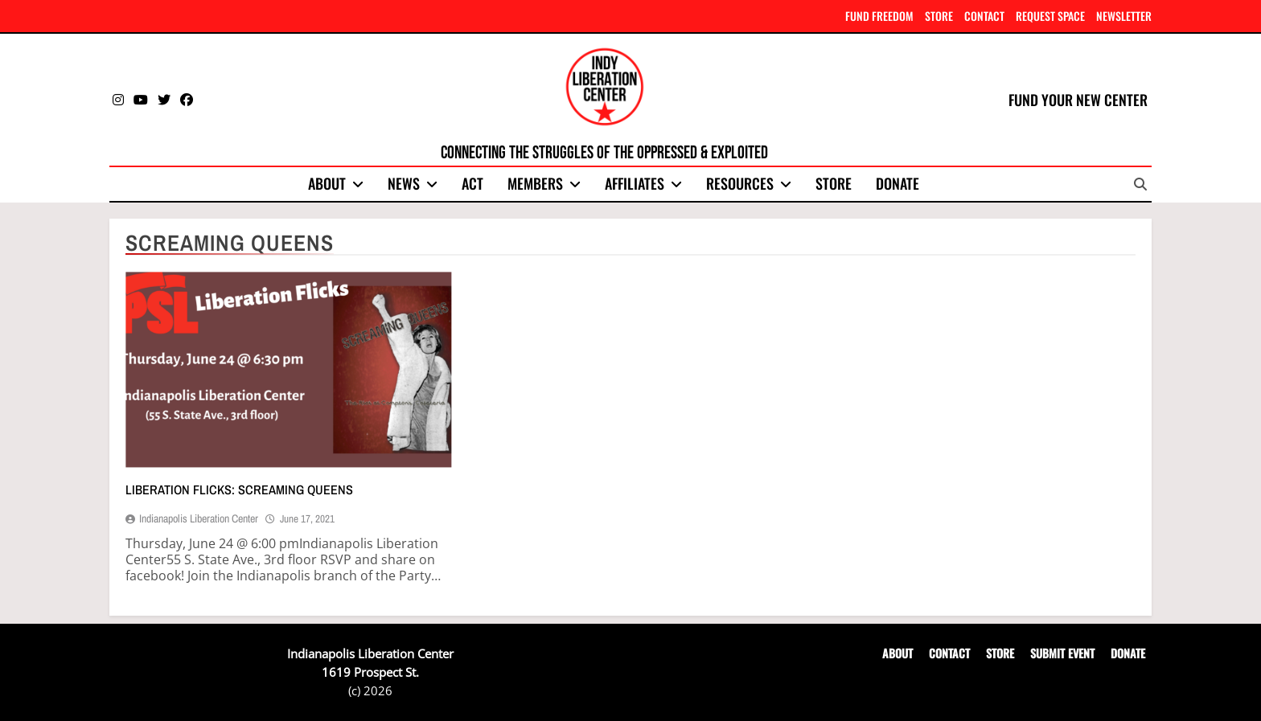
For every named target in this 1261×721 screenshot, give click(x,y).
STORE (939, 15)
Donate (897, 183)
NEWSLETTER (1124, 15)
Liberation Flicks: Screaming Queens (239, 489)
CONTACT (984, 15)
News (404, 183)
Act (472, 183)
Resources (740, 183)
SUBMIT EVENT (1062, 653)
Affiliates (634, 183)
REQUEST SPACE (1050, 15)
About (327, 183)
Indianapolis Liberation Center (198, 518)
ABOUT (897, 653)
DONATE (1128, 653)
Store (833, 183)
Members (535, 183)
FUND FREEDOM (879, 15)
